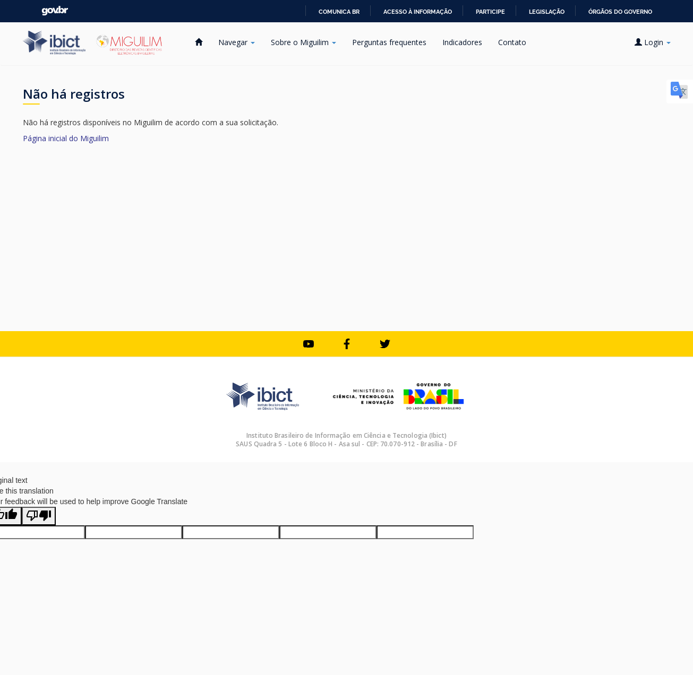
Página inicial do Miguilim (66, 138)
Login (653, 42)
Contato (512, 42)
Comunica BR (339, 11)
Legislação (546, 11)
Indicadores (462, 42)
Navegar (236, 42)
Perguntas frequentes (389, 42)
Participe (490, 11)
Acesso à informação (417, 11)
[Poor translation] (39, 516)
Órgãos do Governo (620, 11)
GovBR (54, 11)
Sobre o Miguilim (303, 42)
